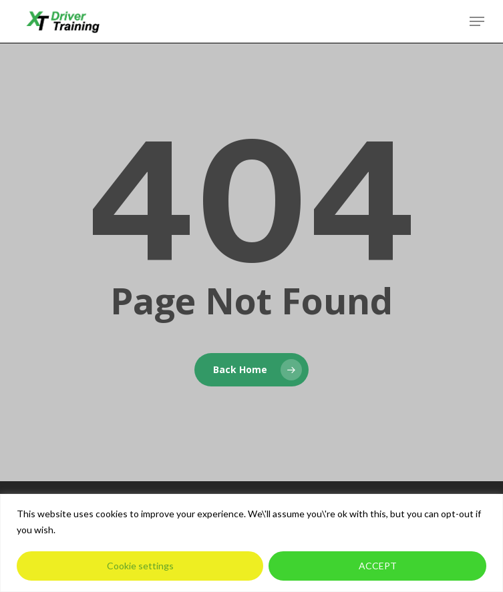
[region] (251, 543)
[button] (477, 21)
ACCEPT (378, 565)
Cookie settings (140, 565)
